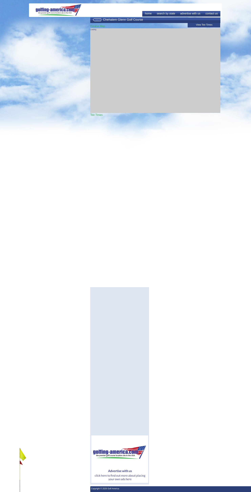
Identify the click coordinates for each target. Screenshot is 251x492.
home (148, 13)
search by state (166, 13)
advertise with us (190, 13)
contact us (211, 13)
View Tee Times (204, 24)
